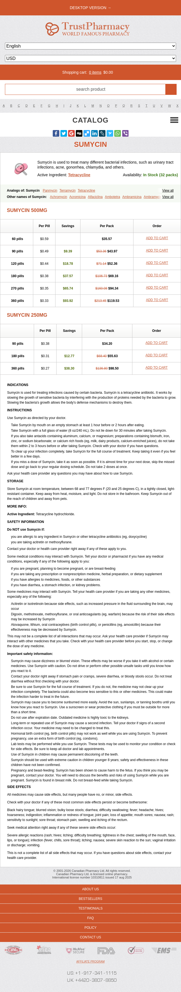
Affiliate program (90, 961)
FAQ (90, 918)
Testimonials (90, 908)
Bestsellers (90, 899)
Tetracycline (79, 175)
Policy (90, 928)
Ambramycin (153, 197)
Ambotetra (112, 197)
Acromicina (77, 197)
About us (90, 889)
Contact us (90, 937)
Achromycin (58, 197)
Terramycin (67, 190)
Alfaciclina (95, 197)
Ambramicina (131, 197)
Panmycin (50, 190)
